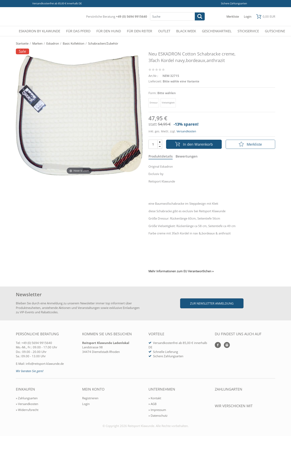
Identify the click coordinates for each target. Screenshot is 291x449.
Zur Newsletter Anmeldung (212, 303)
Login (86, 404)
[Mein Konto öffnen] (247, 16)
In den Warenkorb (194, 144)
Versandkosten (186, 131)
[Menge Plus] (160, 142)
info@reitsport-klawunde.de (45, 364)
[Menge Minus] (160, 146)
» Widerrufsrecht (27, 410)
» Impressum (157, 410)
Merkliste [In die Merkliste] (250, 144)
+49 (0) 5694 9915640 (131, 16)
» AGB (152, 404)
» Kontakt (154, 398)
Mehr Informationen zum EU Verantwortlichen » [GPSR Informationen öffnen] (181, 271)
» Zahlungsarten (27, 398)
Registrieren (90, 398)
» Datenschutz (157, 415)
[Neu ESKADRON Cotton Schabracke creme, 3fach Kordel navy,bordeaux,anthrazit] (79, 115)
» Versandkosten (27, 404)
